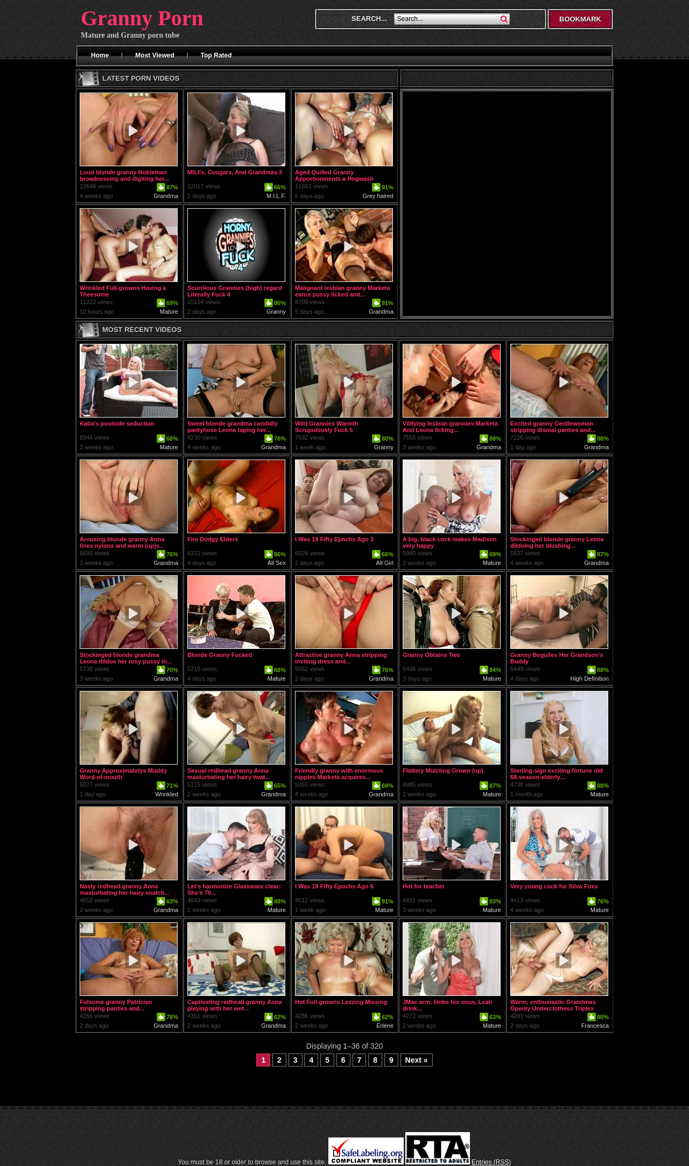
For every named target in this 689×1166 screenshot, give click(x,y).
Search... (369, 19)
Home (100, 55)
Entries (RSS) (491, 1162)
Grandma (165, 196)
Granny (276, 311)
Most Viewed (154, 55)
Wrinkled (166, 794)
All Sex (277, 563)
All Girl (384, 563)
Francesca (595, 1025)
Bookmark (580, 19)
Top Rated (216, 55)
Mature (169, 311)
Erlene (384, 1025)
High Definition (589, 678)
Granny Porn (142, 18)
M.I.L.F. (276, 196)
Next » (416, 1060)
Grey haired (378, 196)
